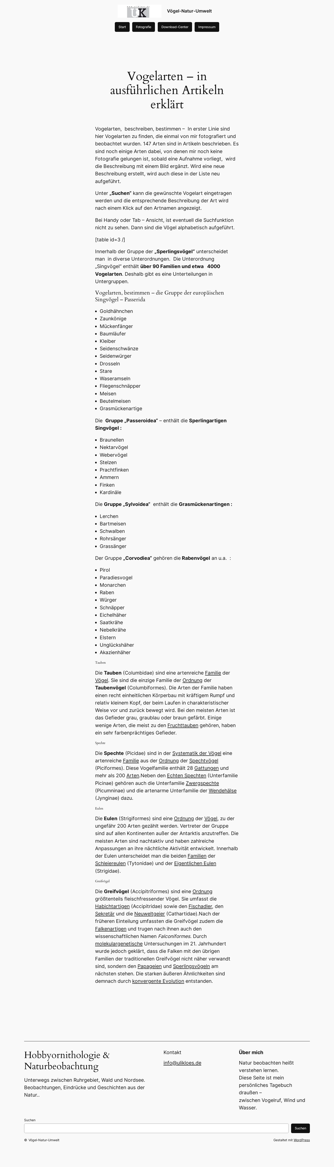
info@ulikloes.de (182, 1063)
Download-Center (174, 27)
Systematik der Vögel (196, 753)
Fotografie (143, 27)
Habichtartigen (112, 906)
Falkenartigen (110, 929)
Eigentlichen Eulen (195, 863)
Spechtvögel (203, 761)
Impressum (206, 27)
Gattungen (206, 768)
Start (122, 27)
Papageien (150, 966)
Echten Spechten (186, 775)
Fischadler (200, 906)
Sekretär (105, 914)
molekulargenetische (119, 944)
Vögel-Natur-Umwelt (189, 11)
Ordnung (192, 680)
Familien (197, 856)
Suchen (29, 1120)
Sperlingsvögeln (191, 966)
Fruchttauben (182, 725)
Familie (213, 673)
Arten (132, 775)
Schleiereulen (110, 863)
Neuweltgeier (149, 914)
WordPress (302, 1140)
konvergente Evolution (158, 981)
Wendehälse (223, 790)
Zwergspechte (202, 783)
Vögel (101, 680)
